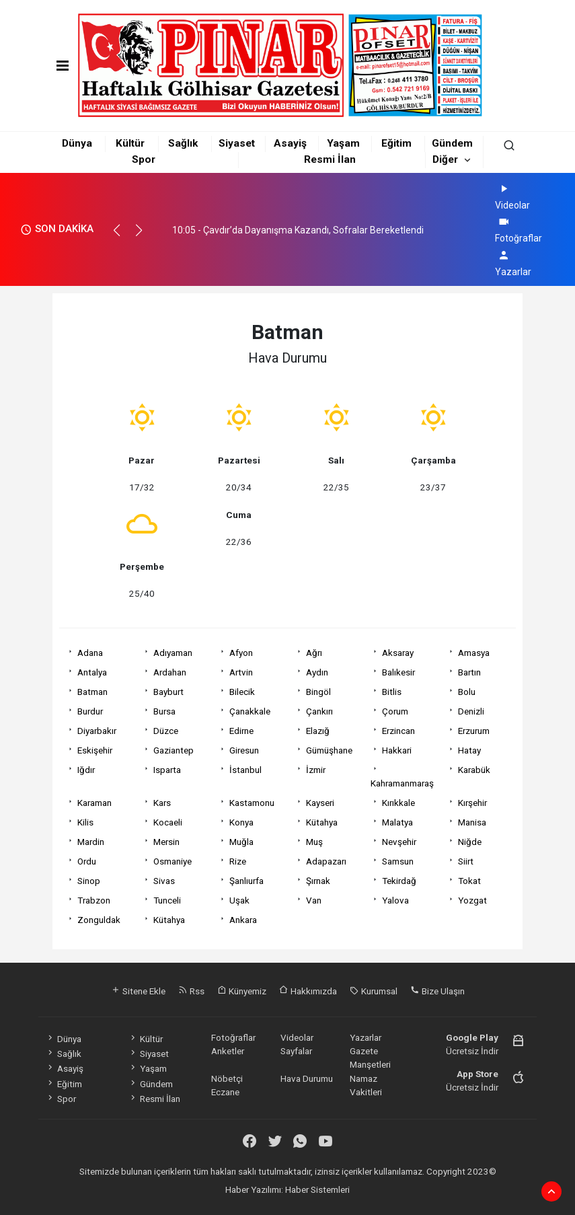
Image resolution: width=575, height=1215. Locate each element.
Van (313, 900)
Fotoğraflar (233, 1037)
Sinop (88, 880)
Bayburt (168, 691)
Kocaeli (167, 822)
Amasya (474, 652)
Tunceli (167, 900)
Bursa (164, 711)
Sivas (164, 880)
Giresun (244, 750)
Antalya (92, 672)
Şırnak (318, 880)
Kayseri (320, 802)
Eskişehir (94, 750)
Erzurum (474, 730)
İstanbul (245, 769)
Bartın (469, 672)
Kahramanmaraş (402, 783)
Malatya (397, 822)
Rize (237, 861)
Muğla (241, 841)
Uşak (239, 900)
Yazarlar (365, 1037)
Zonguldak (98, 919)
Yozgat (472, 900)
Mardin (90, 841)
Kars (162, 802)
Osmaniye (172, 861)
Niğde (470, 841)
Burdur (90, 711)
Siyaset (237, 143)
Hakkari (397, 750)
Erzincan (398, 730)
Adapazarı (326, 861)
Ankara (243, 919)
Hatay (469, 750)
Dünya (77, 143)
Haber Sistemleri (317, 1189)
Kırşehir (472, 802)
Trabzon (93, 900)
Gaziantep (173, 750)
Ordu (86, 861)
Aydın (317, 672)
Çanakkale (249, 711)
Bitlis (391, 691)
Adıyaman (172, 652)
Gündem (452, 143)
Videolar (296, 1037)
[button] (123, 236)
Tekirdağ (399, 880)
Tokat (469, 880)
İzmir (315, 769)
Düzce (165, 730)
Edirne (241, 730)
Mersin (166, 841)
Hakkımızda (308, 991)
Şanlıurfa (246, 880)
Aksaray (398, 652)
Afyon (241, 652)
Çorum (395, 711)
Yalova (395, 900)
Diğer (445, 159)
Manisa (472, 822)
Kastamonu (251, 802)
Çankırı (319, 711)
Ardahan (169, 672)
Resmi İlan (330, 159)
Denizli (471, 711)
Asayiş (290, 143)
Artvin (241, 672)
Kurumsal (373, 991)
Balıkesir (398, 672)
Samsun (398, 861)
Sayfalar (296, 1050)
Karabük (474, 769)
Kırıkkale (398, 802)
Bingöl (318, 691)
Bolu (466, 691)
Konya (241, 822)
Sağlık (183, 143)
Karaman (94, 802)
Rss (191, 991)
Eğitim (396, 143)
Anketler (227, 1050)
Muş (314, 841)
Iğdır (86, 769)
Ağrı (314, 652)
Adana (90, 652)
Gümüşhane (329, 750)
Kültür (130, 143)
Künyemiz (241, 991)
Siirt (465, 861)
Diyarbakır (96, 730)
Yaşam (343, 143)
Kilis (85, 822)
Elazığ (318, 730)
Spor (143, 159)
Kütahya (322, 822)
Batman (92, 691)
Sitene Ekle (138, 991)
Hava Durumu (306, 1078)
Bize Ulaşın (437, 991)
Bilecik (242, 691)
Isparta (167, 769)
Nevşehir (399, 841)
